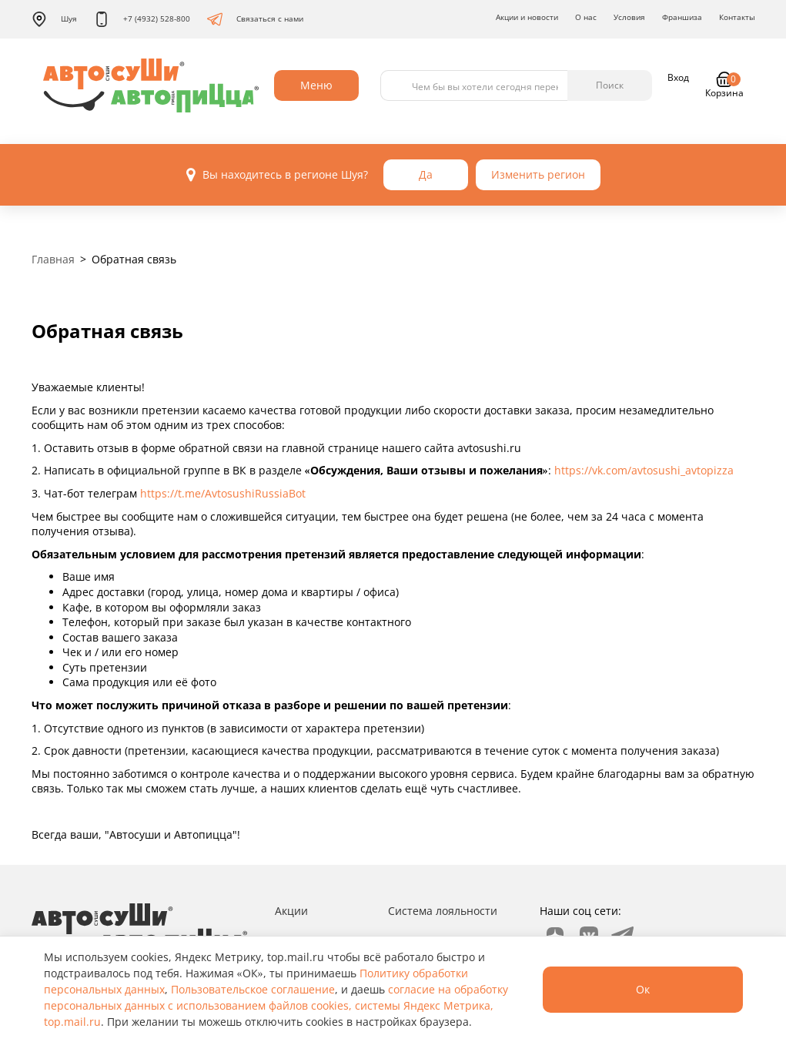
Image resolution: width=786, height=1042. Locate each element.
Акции (291, 910)
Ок (643, 989)
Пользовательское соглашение (253, 989)
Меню (316, 85)
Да (426, 174)
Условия (629, 17)
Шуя (54, 19)
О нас (586, 17)
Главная (53, 259)
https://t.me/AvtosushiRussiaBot (223, 493)
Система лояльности (442, 910)
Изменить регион (538, 174)
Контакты (737, 17)
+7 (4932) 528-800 (142, 19)
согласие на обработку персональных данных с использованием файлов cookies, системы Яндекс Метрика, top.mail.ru (276, 1005)
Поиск (610, 85)
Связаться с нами (255, 19)
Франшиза (682, 17)
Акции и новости (527, 17)
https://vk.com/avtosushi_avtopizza (644, 470)
